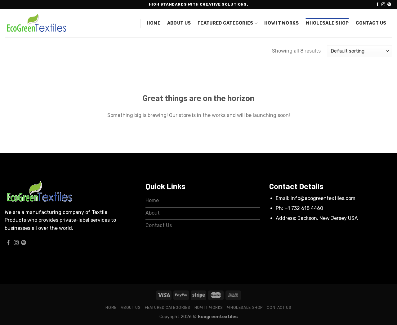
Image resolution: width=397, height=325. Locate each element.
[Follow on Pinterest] (389, 4)
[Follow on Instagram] (383, 4)
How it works (281, 23)
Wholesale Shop (327, 23)
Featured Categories (227, 23)
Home (153, 23)
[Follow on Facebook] (377, 4)
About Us (179, 23)
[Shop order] (359, 51)
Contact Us (371, 23)
